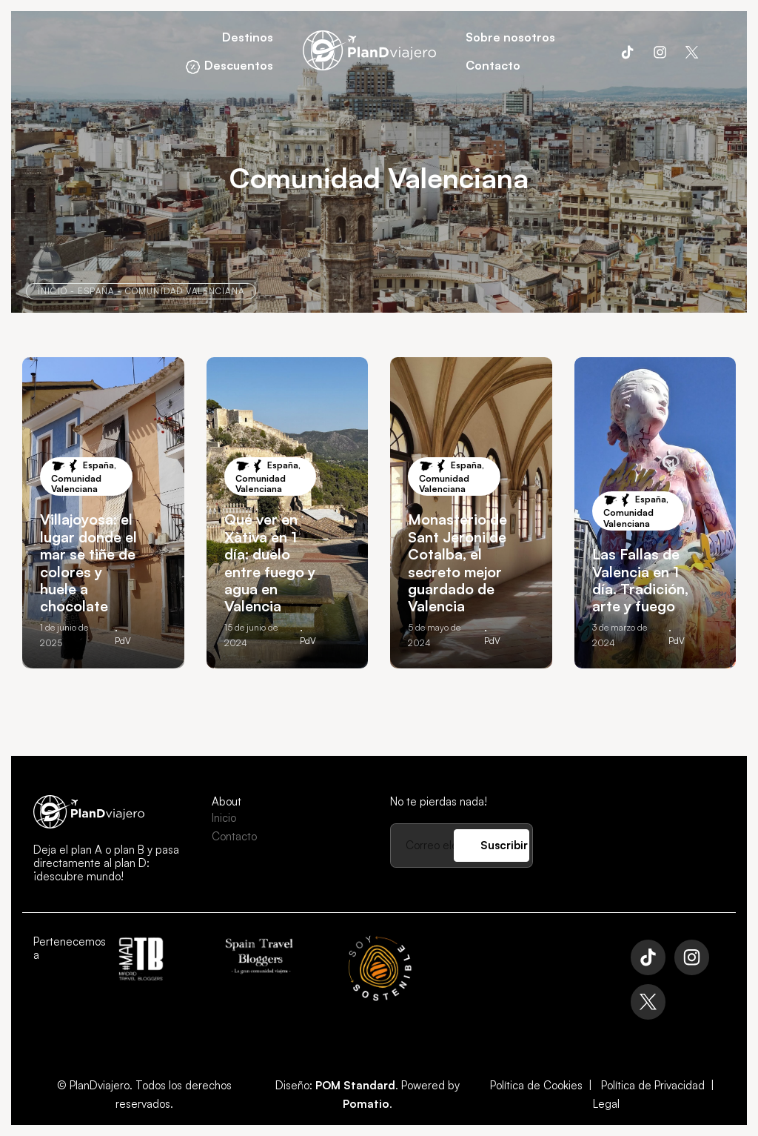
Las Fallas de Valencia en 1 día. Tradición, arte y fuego (640, 580)
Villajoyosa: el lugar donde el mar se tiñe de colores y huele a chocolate (88, 562)
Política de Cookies (536, 1085)
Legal (606, 1104)
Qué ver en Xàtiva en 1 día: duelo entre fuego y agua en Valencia (269, 562)
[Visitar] (627, 50)
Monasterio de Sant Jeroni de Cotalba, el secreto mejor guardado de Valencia (457, 562)
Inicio (52, 290)
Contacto (234, 836)
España (96, 290)
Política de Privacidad (653, 1085)
